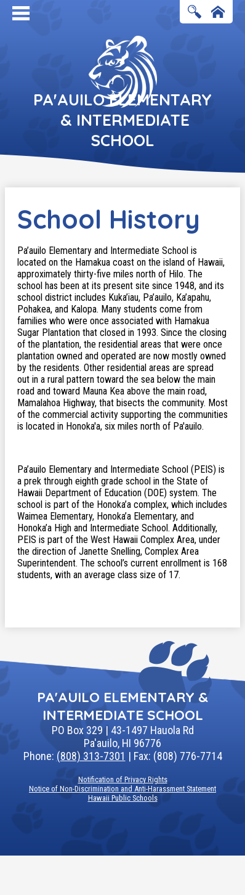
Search (194, 12)
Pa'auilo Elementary (122, 119)
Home (218, 12)
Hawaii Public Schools (123, 798)
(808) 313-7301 (91, 756)
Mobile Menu (21, 13)
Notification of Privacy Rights (122, 779)
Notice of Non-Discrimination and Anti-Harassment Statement (122, 788)
